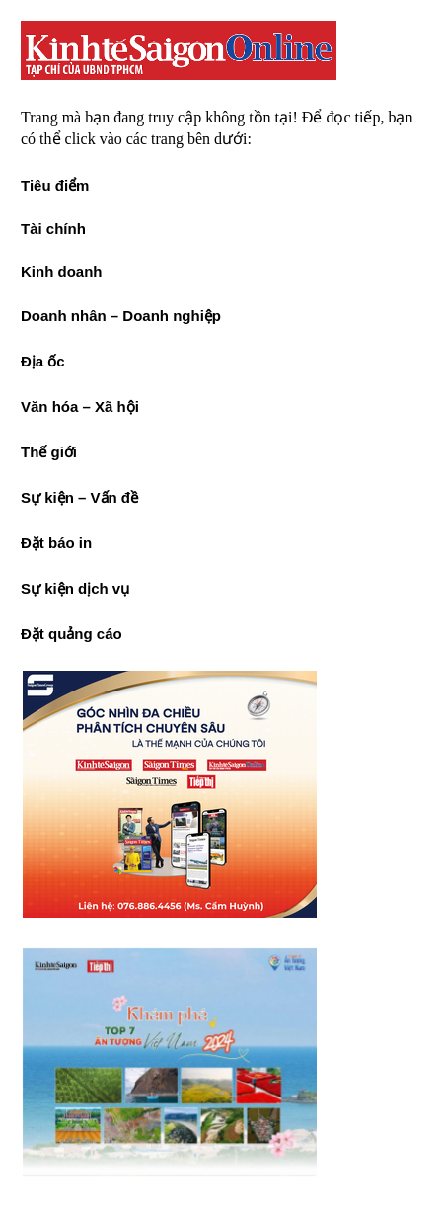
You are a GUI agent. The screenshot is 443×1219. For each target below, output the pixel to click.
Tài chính (53, 228)
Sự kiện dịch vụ (75, 588)
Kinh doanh (62, 271)
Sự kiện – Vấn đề (79, 497)
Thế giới (49, 452)
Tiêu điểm (55, 185)
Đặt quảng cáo (71, 633)
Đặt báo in (56, 542)
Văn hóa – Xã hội (80, 406)
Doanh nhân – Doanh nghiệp (121, 315)
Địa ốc (43, 361)
